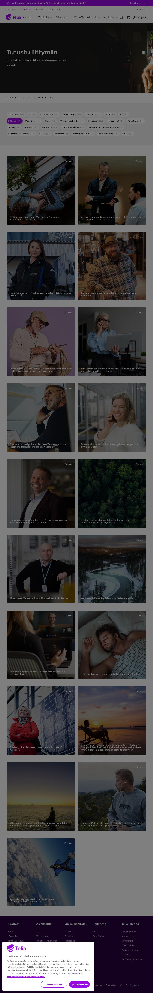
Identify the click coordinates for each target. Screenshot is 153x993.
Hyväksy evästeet (79, 985)
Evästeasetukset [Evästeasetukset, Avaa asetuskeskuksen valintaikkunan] (54, 985)
